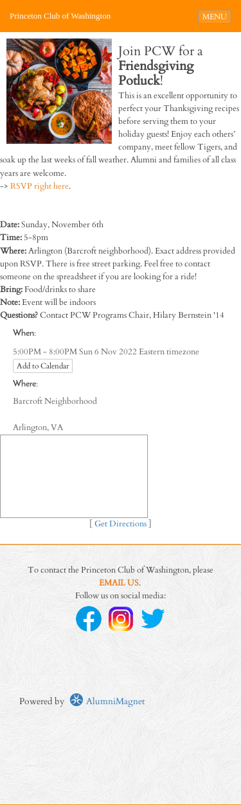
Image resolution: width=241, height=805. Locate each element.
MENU (216, 16)
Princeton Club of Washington (60, 16)
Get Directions (120, 524)
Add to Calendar (43, 366)
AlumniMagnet (107, 701)
